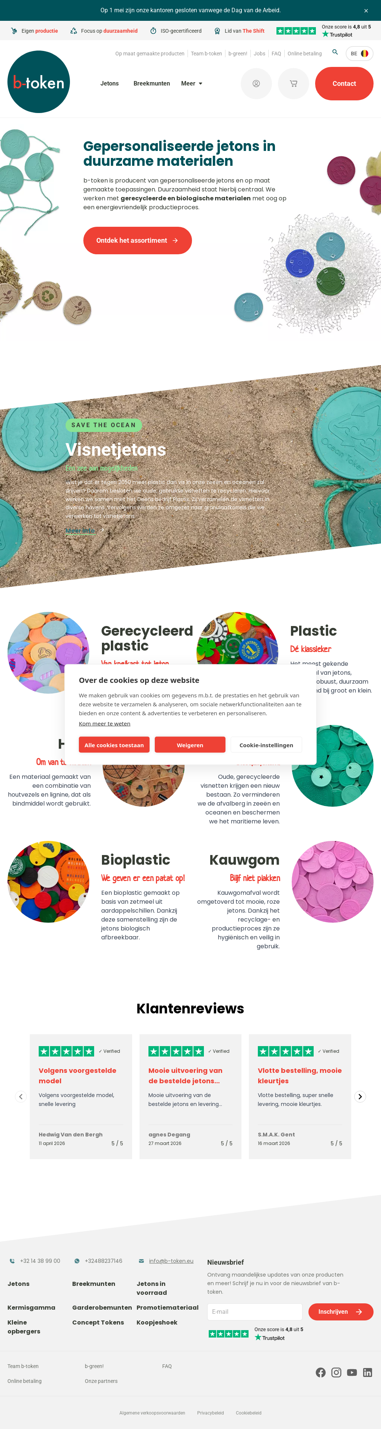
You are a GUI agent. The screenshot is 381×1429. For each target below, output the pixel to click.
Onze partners (101, 1381)
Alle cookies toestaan (114, 744)
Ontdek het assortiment (137, 240)
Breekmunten (152, 83)
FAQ (276, 54)
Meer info (85, 530)
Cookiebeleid (249, 1413)
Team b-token (206, 54)
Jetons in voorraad (152, 1288)
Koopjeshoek (157, 1322)
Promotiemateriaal (168, 1307)
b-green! (237, 54)
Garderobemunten (102, 1307)
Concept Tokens (98, 1322)
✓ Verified (109, 1051)
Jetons (109, 83)
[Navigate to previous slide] (21, 1097)
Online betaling (305, 54)
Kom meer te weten (105, 723)
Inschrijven (341, 1311)
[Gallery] (190, 1096)
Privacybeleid (210, 1413)
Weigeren (190, 744)
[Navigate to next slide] (360, 1097)
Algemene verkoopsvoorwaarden (152, 1413)
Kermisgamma (31, 1307)
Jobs (259, 54)
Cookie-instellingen (267, 744)
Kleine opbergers (23, 1327)
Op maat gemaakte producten (150, 54)
